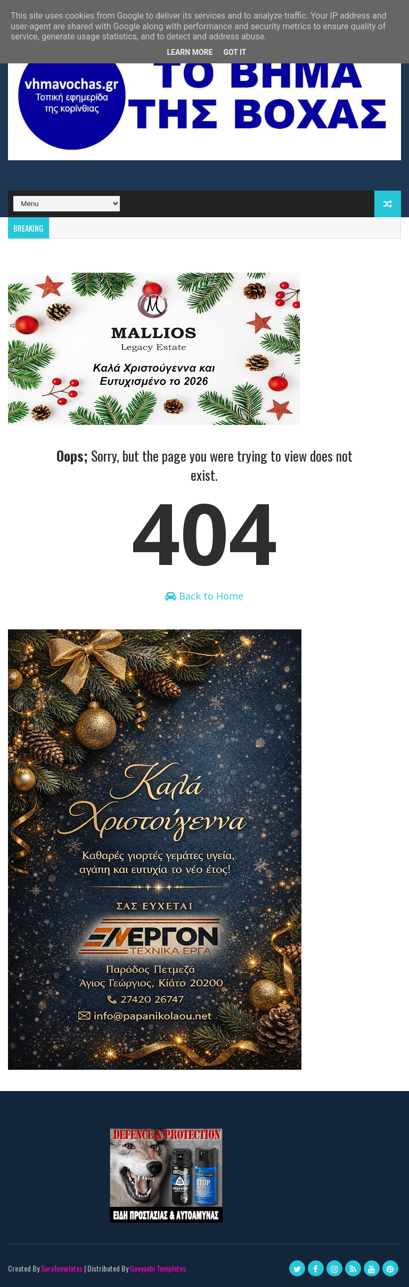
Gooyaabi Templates (158, 1268)
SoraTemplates (62, 1268)
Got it (234, 52)
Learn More (189, 52)
